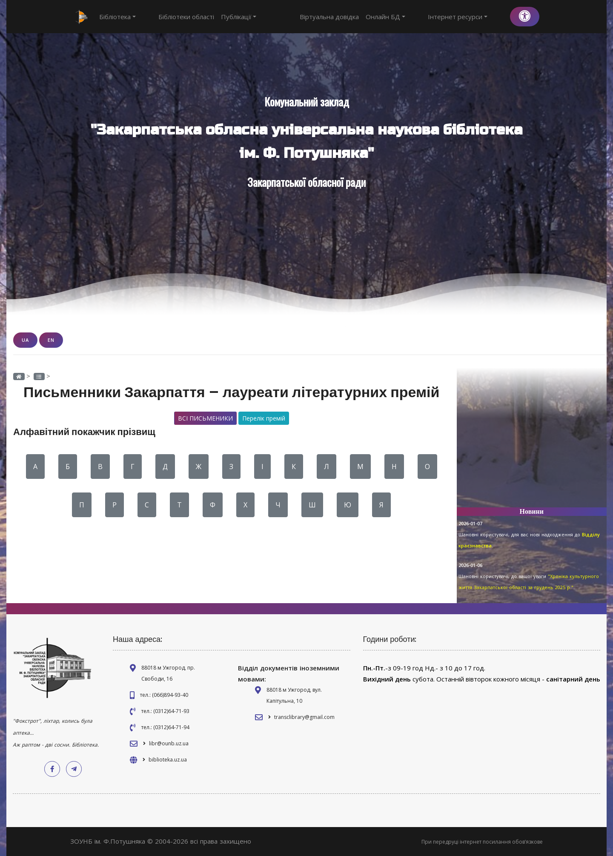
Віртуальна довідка (360, 16)
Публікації (223, 16)
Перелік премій (263, 418)
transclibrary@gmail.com (304, 717)
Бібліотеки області (170, 16)
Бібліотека (117, 16)
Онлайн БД (417, 16)
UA (25, 340)
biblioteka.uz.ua (168, 759)
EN (51, 340)
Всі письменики (205, 418)
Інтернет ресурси (473, 16)
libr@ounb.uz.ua (169, 743)
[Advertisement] (532, 441)
